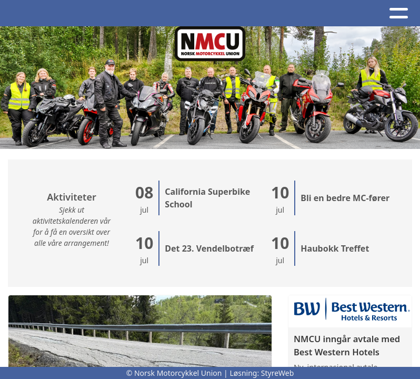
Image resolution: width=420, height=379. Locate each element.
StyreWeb (277, 373)
